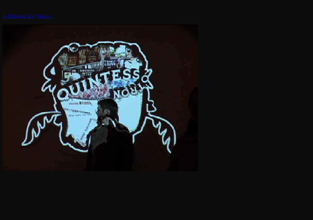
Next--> (44, 16)
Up (31, 16)
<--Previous (14, 16)
